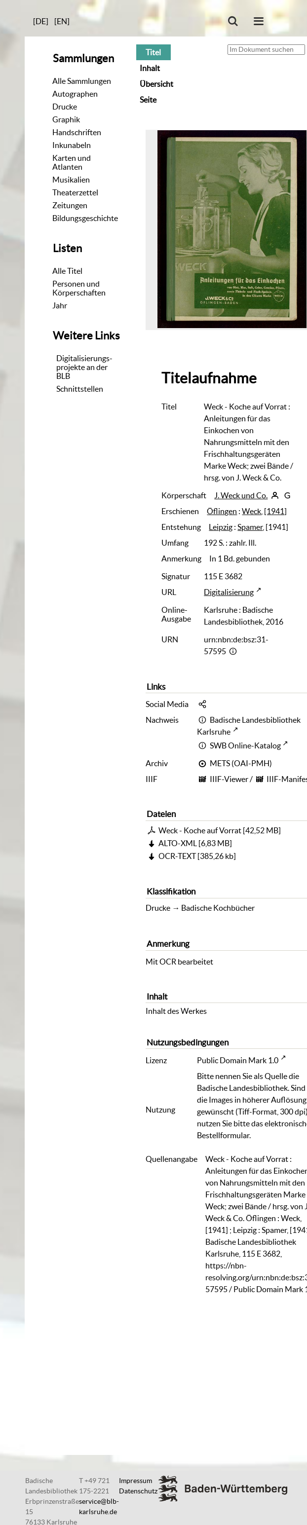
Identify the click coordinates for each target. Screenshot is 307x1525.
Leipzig (220, 526)
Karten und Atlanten (71, 162)
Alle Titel (67, 270)
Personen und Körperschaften (79, 288)
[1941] (275, 511)
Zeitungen (69, 205)
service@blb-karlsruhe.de (99, 1506)
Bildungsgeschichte (85, 218)
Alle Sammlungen (81, 80)
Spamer (250, 526)
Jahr (59, 305)
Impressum (135, 1481)
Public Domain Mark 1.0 (237, 1060)
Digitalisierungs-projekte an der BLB (84, 367)
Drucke (64, 106)
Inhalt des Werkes (176, 1010)
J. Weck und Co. (241, 495)
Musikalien (71, 179)
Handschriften (76, 132)
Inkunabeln (71, 145)
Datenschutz (138, 1491)
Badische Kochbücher (218, 907)
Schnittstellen (79, 388)
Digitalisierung (229, 592)
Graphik (66, 119)
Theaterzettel (75, 192)
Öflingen (222, 511)
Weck (251, 511)
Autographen (75, 93)
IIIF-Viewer (229, 779)
